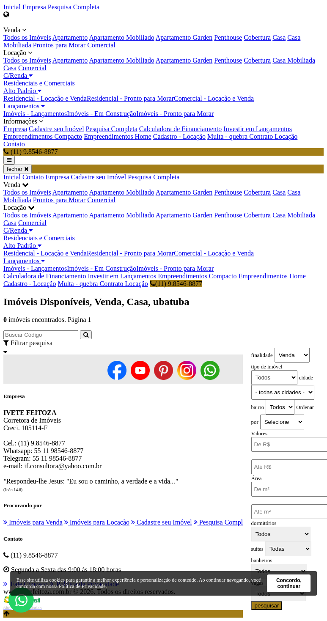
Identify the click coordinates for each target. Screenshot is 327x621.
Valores (259, 434)
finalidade (262, 355)
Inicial (12, 7)
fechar (17, 169)
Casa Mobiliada (293, 60)
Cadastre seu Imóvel (56, 128)
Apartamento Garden (184, 37)
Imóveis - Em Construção (101, 113)
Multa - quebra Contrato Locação (252, 136)
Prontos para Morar (59, 45)
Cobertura (257, 37)
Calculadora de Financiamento (180, 128)
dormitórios (264, 523)
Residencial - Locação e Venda (45, 98)
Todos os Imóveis (27, 37)
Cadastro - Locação (179, 136)
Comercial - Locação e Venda (214, 98)
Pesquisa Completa (73, 7)
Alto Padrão (22, 90)
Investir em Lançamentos (257, 128)
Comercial (101, 45)
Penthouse (228, 37)
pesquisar (267, 605)
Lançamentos (24, 106)
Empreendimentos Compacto (42, 136)
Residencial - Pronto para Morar (130, 98)
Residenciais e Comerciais (39, 83)
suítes (257, 549)
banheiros (261, 560)
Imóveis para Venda (33, 522)
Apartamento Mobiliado (121, 37)
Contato (14, 144)
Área (256, 478)
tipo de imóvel (267, 367)
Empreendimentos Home (117, 136)
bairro (257, 407)
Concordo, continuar (289, 583)
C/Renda (18, 75)
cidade (306, 378)
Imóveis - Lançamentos (35, 113)
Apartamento (70, 37)
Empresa (34, 7)
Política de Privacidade (82, 586)
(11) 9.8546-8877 (176, 283)
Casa (279, 37)
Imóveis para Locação (96, 522)
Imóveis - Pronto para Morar (175, 113)
